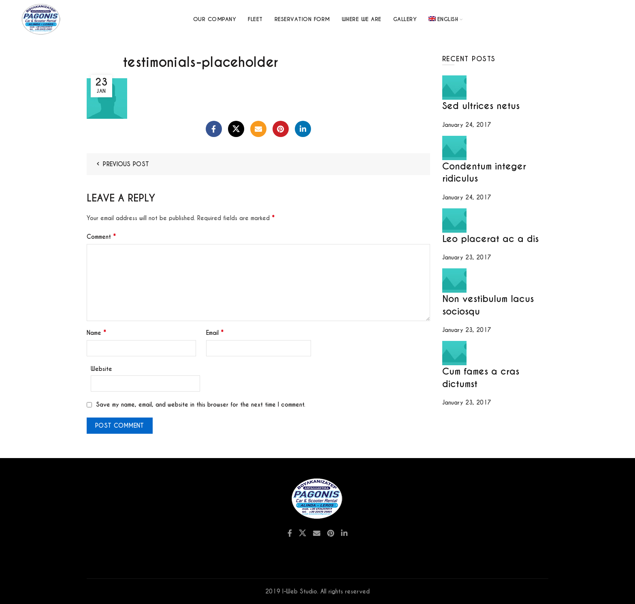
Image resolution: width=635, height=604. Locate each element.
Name (96, 332)
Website (101, 369)
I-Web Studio (299, 591)
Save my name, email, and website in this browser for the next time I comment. (200, 404)
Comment (101, 236)
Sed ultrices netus (481, 105)
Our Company (215, 19)
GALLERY (405, 19)
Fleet (255, 19)
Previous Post (126, 164)
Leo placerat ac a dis (490, 238)
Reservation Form (302, 19)
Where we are (361, 19)
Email (215, 332)
